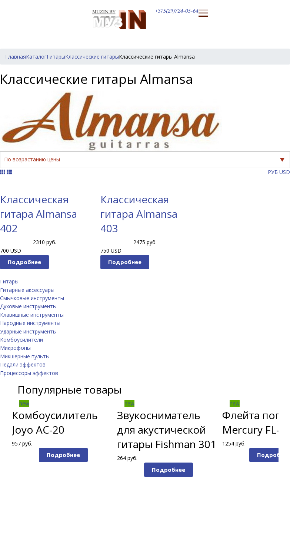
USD (284, 171)
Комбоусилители (21, 339)
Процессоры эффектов (29, 372)
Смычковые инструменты (32, 298)
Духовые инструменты (28, 306)
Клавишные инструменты (32, 314)
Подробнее (24, 262)
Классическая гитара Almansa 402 (38, 213)
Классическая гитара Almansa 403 (138, 213)
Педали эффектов (23, 364)
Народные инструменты (30, 322)
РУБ (273, 171)
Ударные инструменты (28, 331)
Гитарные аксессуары (27, 289)
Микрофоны (15, 347)
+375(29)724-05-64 (177, 10)
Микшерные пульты (25, 356)
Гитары (9, 281)
